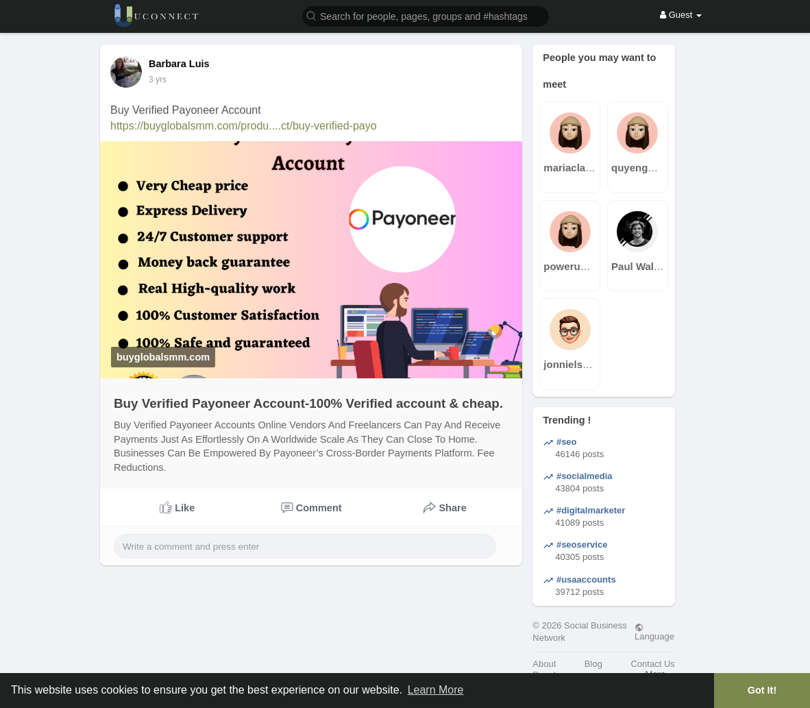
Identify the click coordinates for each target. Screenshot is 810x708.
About (544, 663)
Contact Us (652, 663)
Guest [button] (681, 15)
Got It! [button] (762, 690)
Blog (593, 663)
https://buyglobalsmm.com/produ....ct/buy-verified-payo (243, 126)
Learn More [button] (436, 690)
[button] (425, 15)
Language (654, 632)
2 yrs (158, 79)
